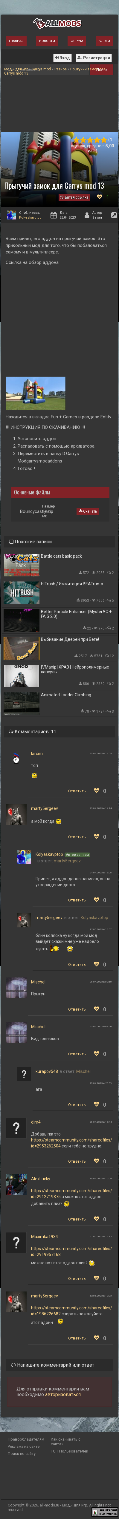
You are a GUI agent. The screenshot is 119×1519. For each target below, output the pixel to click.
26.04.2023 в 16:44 (101, 1122)
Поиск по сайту (22, 1453)
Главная (16, 41)
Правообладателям (26, 1439)
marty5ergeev (44, 808)
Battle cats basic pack (61, 556)
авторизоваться (63, 1394)
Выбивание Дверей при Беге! (70, 639)
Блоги (104, 41)
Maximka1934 (44, 1236)
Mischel (38, 982)
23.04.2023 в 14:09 (101, 753)
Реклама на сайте (23, 1446)
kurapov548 (47, 1071)
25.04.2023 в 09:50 (101, 981)
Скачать (88, 511)
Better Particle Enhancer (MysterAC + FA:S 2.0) (76, 614)
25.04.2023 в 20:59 (101, 1083)
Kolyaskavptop (30, 217)
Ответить (77, 791)
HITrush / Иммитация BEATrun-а (72, 583)
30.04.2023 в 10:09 (101, 1178)
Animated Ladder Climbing (66, 694)
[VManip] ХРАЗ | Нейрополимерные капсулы (75, 669)
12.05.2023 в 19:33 (101, 1295)
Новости (47, 41)
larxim (37, 753)
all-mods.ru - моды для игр (63, 1505)
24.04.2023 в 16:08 (101, 872)
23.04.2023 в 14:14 (101, 808)
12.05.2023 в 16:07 (101, 929)
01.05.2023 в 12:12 (101, 1236)
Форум (77, 41)
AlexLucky (40, 1178)
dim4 (36, 1122)
